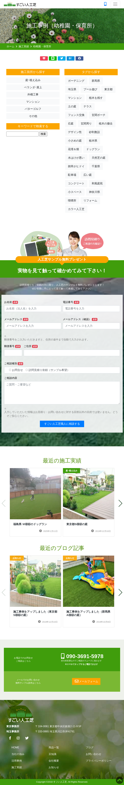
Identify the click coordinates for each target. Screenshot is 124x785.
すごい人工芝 (60, 782)
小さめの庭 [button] (75, 140)
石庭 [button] (70, 123)
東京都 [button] (108, 89)
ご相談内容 (10, 378)
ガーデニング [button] (76, 80)
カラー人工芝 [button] (76, 209)
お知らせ (54, 767)
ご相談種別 (13, 363)
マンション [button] (33, 101)
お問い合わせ (93, 754)
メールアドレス (16, 319)
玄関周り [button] (86, 123)
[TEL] (105, 4)
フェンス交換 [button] (76, 115)
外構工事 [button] (32, 94)
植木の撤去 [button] (106, 123)
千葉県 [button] (96, 166)
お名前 (11, 302)
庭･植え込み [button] (33, 80)
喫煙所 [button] (72, 200)
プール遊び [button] (90, 89)
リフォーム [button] (90, 200)
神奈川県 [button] (94, 192)
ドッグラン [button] (93, 149)
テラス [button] (87, 106)
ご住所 (31, 346)
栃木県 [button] (93, 140)
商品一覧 (54, 747)
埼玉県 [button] (72, 89)
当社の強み (17, 754)
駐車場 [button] (72, 174)
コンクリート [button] (76, 183)
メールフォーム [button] (86, 681)
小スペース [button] (75, 192)
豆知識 (52, 754)
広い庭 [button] (87, 174)
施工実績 (24, 46)
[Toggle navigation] (115, 4)
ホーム (10, 46)
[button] (120, 503)
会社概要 (54, 760)
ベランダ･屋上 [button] (33, 87)
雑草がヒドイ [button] (76, 166)
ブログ (89, 747)
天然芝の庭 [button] (98, 157)
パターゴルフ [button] (33, 108)
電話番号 (71, 302)
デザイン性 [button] (75, 132)
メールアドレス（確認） (80, 319)
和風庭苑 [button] (97, 183)
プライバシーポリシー (99, 760)
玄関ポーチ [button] (98, 115)
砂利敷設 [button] (94, 132)
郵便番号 (12, 346)
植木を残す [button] (96, 97)
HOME (15, 747)
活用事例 (16, 760)
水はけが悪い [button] (76, 157)
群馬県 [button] (96, 80)
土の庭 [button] (72, 106)
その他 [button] (33, 116)
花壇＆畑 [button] (73, 149)
